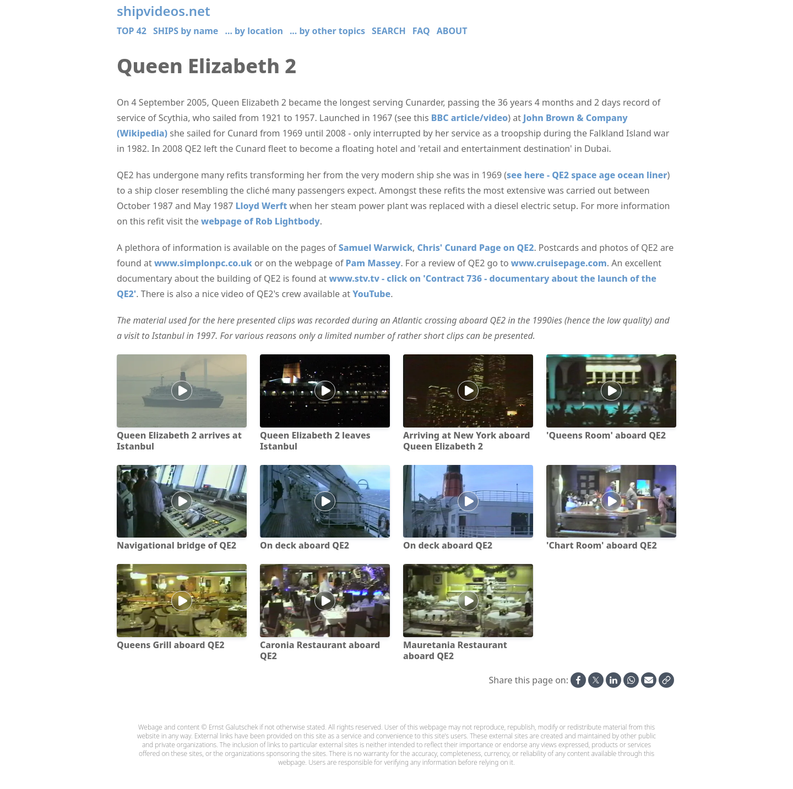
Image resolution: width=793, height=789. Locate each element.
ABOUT (452, 31)
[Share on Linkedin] (613, 680)
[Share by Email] (648, 680)
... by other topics (327, 31)
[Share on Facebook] (578, 680)
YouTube (371, 294)
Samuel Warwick (375, 248)
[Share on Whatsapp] (631, 680)
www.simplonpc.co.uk (203, 263)
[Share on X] (596, 680)
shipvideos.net (163, 11)
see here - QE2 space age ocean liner (587, 175)
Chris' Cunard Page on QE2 (475, 248)
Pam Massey (373, 263)
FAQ (421, 31)
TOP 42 (131, 31)
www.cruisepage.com (559, 263)
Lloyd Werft (261, 206)
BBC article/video (469, 118)
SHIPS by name (185, 31)
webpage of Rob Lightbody (260, 221)
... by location (254, 31)
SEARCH (389, 31)
